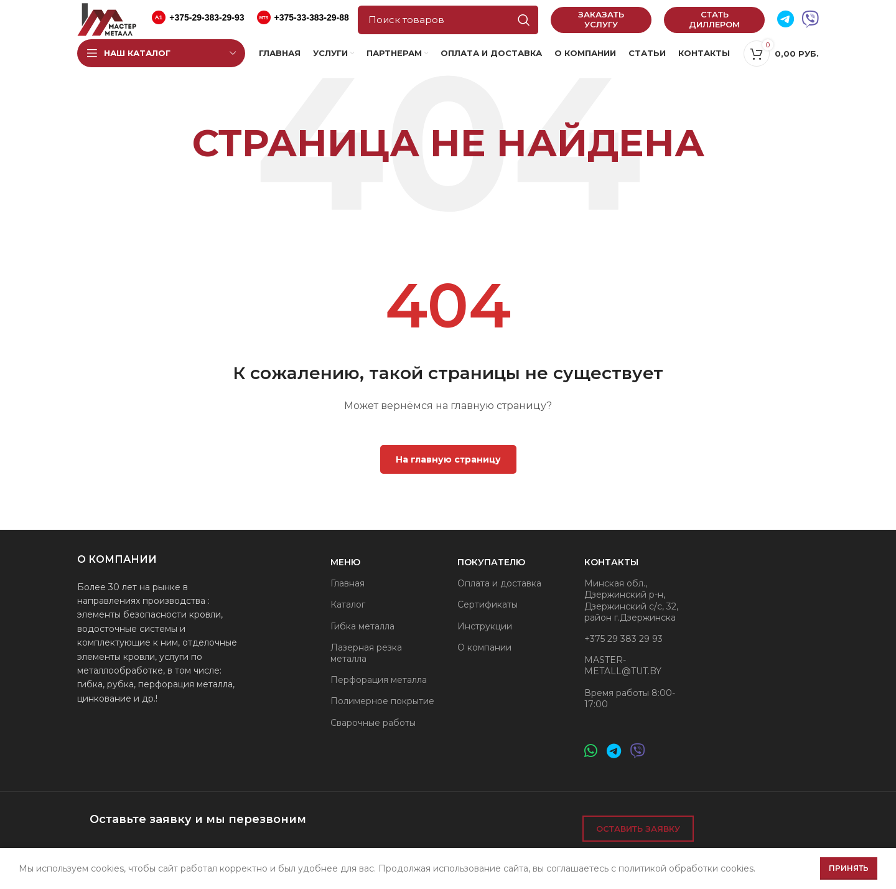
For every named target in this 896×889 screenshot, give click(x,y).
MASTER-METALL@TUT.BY (622, 665)
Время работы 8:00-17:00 (629, 698)
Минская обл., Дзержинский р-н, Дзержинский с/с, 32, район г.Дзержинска (631, 600)
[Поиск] (448, 20)
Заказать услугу (601, 19)
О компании (484, 647)
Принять (849, 868)
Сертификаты (487, 604)
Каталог (347, 604)
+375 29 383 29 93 (623, 638)
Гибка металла (362, 626)
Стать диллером (714, 19)
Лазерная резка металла (366, 653)
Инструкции (484, 626)
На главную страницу (448, 459)
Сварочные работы (373, 722)
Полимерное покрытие (382, 701)
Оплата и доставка (499, 583)
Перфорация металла (378, 679)
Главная (347, 583)
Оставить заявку (638, 829)
